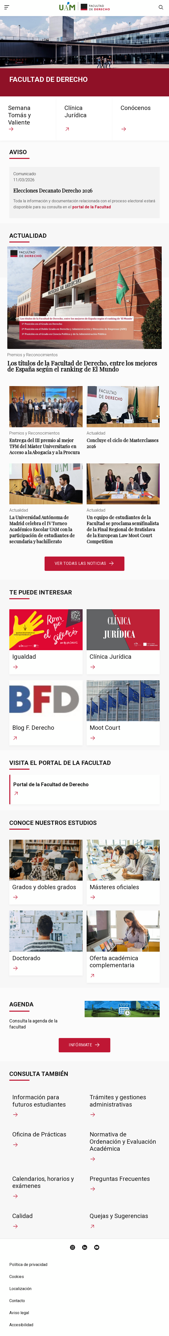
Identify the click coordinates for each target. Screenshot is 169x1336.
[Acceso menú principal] (7, 8)
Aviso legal (19, 1312)
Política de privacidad (28, 1264)
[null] (161, 8)
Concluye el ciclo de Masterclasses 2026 (123, 421)
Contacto (17, 1300)
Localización (20, 1288)
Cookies (16, 1276)
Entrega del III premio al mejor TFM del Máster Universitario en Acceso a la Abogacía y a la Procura (46, 424)
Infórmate (80, 1045)
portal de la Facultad (91, 207)
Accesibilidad (21, 1324)
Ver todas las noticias (80, 563)
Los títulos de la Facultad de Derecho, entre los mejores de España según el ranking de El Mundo (84, 314)
